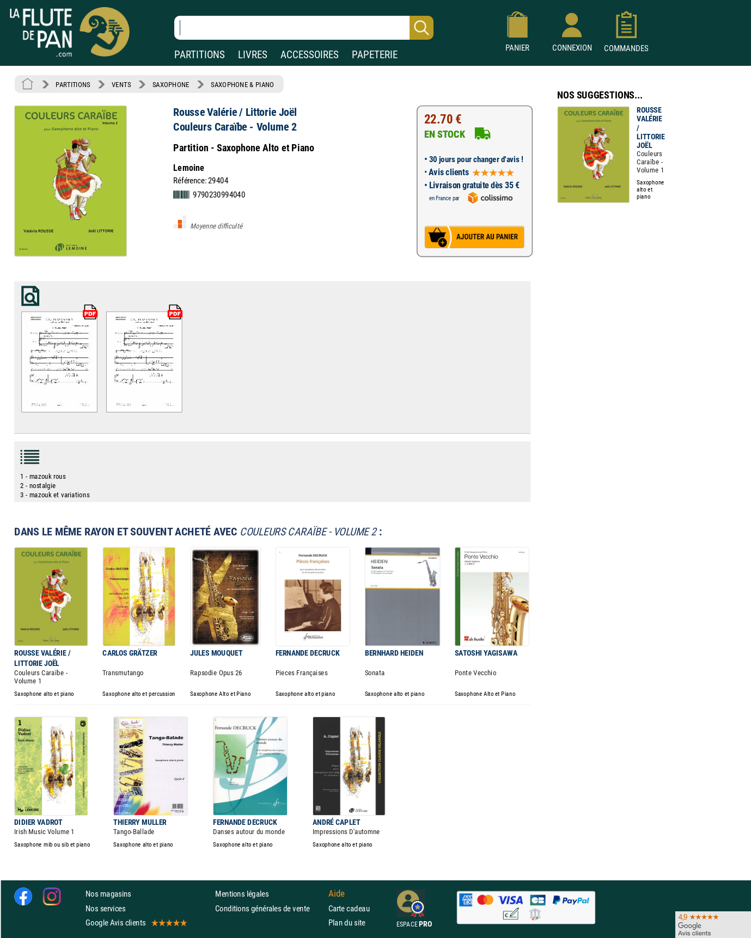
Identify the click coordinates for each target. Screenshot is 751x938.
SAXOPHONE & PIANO (242, 84)
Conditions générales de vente (269, 907)
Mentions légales (241, 893)
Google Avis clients (136, 922)
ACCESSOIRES (309, 54)
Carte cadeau (349, 907)
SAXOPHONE (171, 84)
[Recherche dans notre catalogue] (303, 28)
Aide (336, 893)
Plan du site (346, 922)
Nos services (105, 907)
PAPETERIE (375, 54)
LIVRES (252, 54)
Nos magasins (108, 893)
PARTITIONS (199, 54)
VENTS (121, 84)
